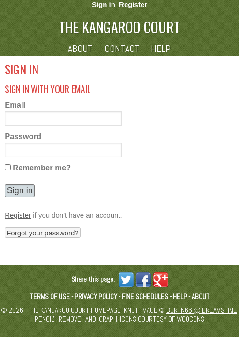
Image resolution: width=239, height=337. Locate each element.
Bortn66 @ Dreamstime (201, 310)
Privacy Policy (96, 296)
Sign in (103, 4)
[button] (20, 190)
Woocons (190, 319)
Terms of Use (50, 296)
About (80, 49)
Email (15, 105)
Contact (122, 49)
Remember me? (42, 167)
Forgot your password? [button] (42, 233)
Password (23, 136)
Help (161, 49)
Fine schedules (145, 296)
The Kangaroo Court (119, 26)
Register (133, 4)
